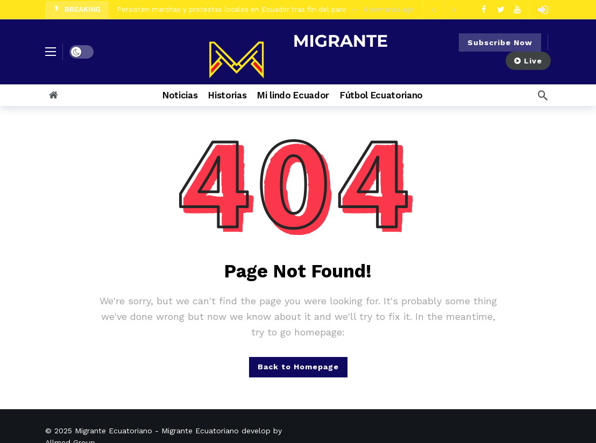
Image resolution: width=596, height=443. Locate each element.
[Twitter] (500, 9)
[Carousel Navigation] (443, 9)
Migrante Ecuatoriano (113, 430)
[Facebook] (484, 9)
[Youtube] (517, 9)
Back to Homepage (298, 366)
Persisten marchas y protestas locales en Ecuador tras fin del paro (231, 9)
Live (528, 60)
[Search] (543, 95)
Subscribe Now (500, 42)
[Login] (543, 10)
